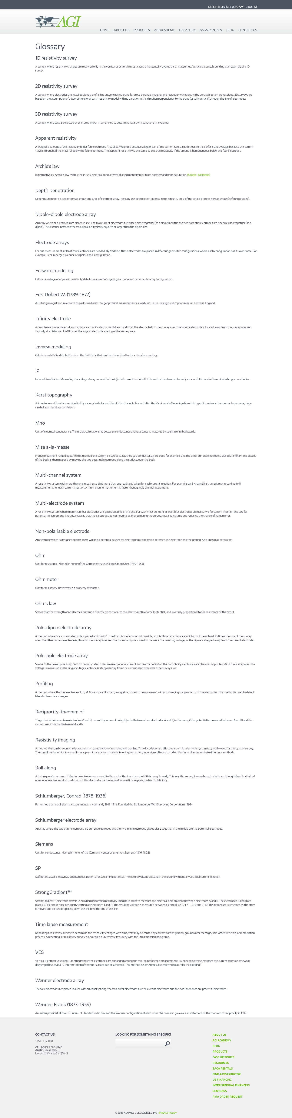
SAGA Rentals (211, 30)
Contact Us (248, 30)
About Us (121, 30)
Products (142, 30)
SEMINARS (220, 1091)
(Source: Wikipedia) (198, 174)
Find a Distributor (227, 1074)
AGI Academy (164, 30)
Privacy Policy (168, 1112)
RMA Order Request (228, 1096)
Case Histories (223, 1057)
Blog (230, 30)
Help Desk (187, 30)
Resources (221, 1062)
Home (104, 30)
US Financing (222, 1079)
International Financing (231, 1085)
